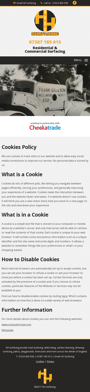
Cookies (40, 361)
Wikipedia (7, 330)
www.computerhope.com (16, 324)
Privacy (50, 361)
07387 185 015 (45, 42)
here (64, 296)
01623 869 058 (60, 2)
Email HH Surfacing (26, 2)
